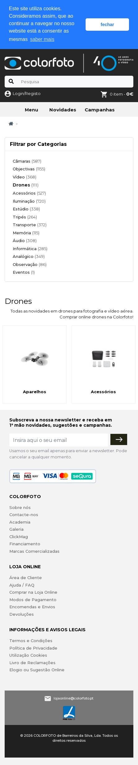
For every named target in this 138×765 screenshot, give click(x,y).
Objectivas (29, 168)
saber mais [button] (42, 39)
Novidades (62, 110)
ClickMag (18, 536)
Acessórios (29, 193)
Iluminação (29, 201)
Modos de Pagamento (32, 599)
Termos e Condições (30, 640)
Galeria (16, 529)
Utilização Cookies (28, 655)
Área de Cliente (25, 577)
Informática (30, 248)
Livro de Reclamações (32, 662)
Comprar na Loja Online (33, 592)
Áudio (25, 240)
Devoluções (21, 614)
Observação (30, 264)
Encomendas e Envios (32, 606)
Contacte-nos (23, 514)
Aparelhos (34, 391)
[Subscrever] (118, 439)
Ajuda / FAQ (21, 585)
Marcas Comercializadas (34, 551)
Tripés (25, 216)
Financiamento (24, 543)
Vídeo (24, 176)
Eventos (24, 272)
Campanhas (100, 110)
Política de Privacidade (33, 648)
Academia (19, 522)
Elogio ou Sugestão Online (37, 669)
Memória (26, 232)
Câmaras (27, 161)
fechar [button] (107, 24)
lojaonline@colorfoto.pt (73, 698)
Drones (25, 185)
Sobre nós (20, 507)
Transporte (30, 224)
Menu (31, 110)
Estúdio (26, 208)
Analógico (29, 256)
